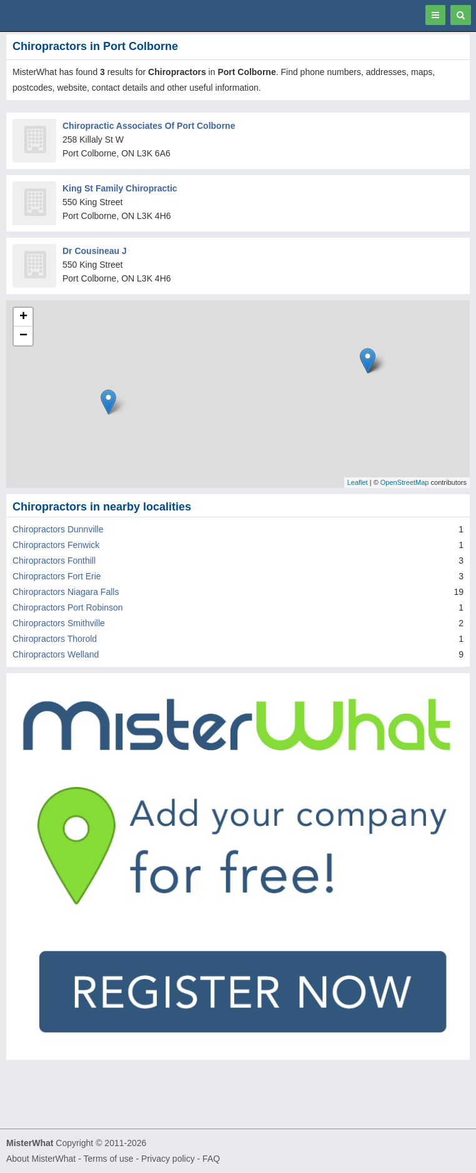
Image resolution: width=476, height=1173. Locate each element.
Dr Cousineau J (94, 251)
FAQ (211, 1159)
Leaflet (357, 482)
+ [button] (23, 317)
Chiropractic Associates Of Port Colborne (148, 126)
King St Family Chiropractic (119, 188)
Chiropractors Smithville (58, 623)
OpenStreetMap (404, 482)
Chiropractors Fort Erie (56, 576)
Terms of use (108, 1159)
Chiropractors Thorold (54, 639)
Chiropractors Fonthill (54, 561)
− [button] (23, 336)
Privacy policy (168, 1159)
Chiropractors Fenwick (55, 545)
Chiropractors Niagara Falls (65, 592)
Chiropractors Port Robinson (67, 607)
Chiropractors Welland (55, 654)
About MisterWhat (41, 1159)
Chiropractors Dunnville (58, 529)
